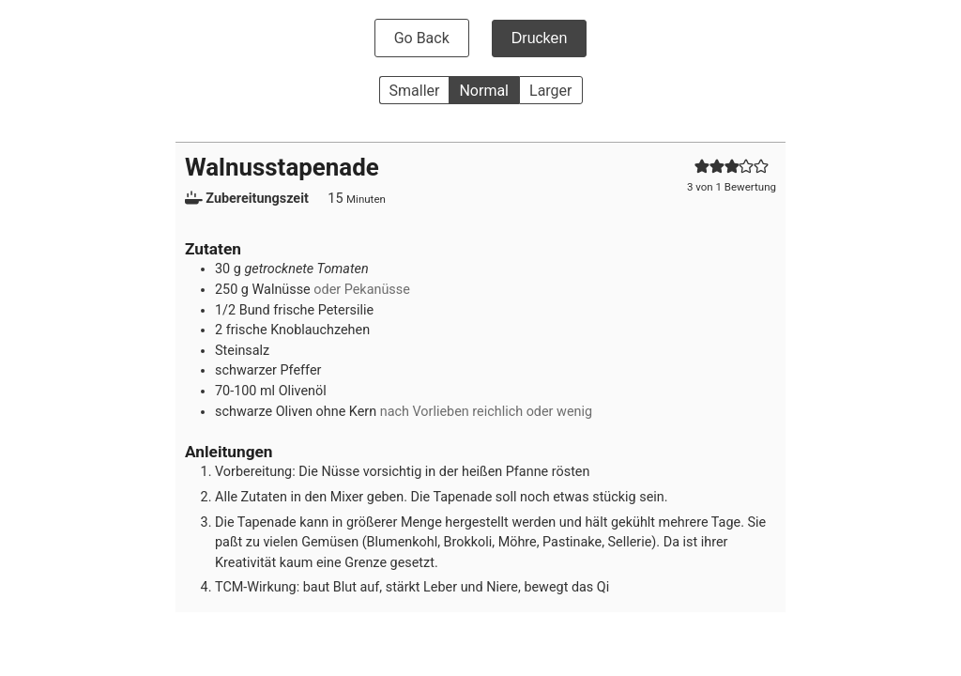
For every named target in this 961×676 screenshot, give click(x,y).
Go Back (422, 38)
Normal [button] (484, 91)
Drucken (539, 38)
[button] (701, 167)
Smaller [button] (414, 91)
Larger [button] (550, 91)
